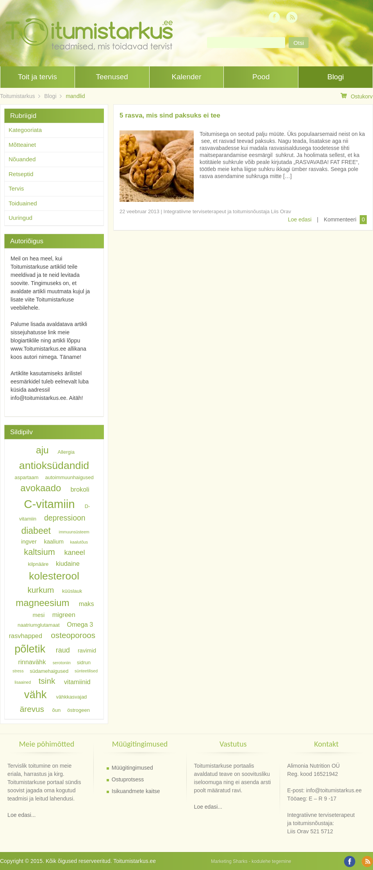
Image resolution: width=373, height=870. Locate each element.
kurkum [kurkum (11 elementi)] (41, 589)
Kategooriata (25, 130)
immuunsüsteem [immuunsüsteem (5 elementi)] (74, 531)
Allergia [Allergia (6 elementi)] (66, 452)
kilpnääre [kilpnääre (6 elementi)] (38, 564)
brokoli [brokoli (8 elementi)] (79, 489)
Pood (260, 77)
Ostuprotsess (128, 779)
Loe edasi (300, 219)
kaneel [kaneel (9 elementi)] (74, 552)
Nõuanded (22, 159)
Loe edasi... (21, 815)
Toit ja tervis (37, 77)
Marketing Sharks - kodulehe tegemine (251, 861)
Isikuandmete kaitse (136, 791)
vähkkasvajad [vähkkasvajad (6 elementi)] (71, 696)
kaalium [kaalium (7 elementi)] (54, 541)
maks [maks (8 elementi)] (86, 603)
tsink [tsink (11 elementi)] (47, 680)
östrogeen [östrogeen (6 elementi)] (78, 710)
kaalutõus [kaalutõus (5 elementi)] (79, 542)
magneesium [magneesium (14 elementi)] (42, 602)
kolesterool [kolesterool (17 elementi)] (54, 576)
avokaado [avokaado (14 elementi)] (40, 488)
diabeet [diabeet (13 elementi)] (35, 530)
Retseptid (21, 174)
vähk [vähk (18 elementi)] (35, 694)
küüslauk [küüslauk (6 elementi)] (72, 591)
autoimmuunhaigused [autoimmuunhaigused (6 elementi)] (69, 477)
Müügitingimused (132, 768)
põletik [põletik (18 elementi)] (29, 649)
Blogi (335, 77)
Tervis (16, 188)
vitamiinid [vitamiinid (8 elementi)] (77, 681)
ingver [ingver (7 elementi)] (29, 541)
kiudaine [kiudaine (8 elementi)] (68, 563)
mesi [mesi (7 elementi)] (38, 615)
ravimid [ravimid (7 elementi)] (87, 650)
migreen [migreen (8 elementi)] (63, 614)
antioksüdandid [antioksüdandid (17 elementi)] (54, 465)
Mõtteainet (22, 144)
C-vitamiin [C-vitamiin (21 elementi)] (49, 503)
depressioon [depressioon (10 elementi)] (64, 517)
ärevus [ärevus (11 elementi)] (32, 708)
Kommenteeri (340, 219)
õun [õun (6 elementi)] (56, 710)
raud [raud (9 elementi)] (63, 650)
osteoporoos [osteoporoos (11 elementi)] (73, 635)
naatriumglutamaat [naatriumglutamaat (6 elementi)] (39, 625)
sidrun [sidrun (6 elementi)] (84, 662)
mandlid (75, 96)
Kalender (186, 77)
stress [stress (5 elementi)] (17, 671)
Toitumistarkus (17, 96)
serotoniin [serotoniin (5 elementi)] (62, 662)
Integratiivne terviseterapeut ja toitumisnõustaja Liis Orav (227, 211)
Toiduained (23, 203)
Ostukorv (357, 96)
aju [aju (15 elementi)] (42, 450)
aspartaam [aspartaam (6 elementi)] (26, 477)
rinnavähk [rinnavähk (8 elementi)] (32, 661)
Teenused (112, 77)
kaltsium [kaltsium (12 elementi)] (39, 552)
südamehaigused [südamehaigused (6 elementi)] (49, 671)
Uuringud (20, 217)
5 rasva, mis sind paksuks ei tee (170, 115)
